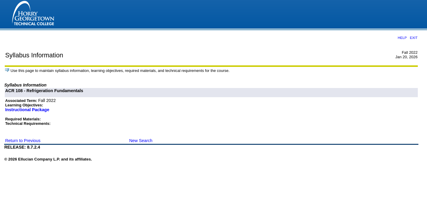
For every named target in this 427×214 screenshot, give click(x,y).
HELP (402, 38)
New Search (140, 140)
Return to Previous (22, 140)
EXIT (414, 38)
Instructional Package (27, 109)
